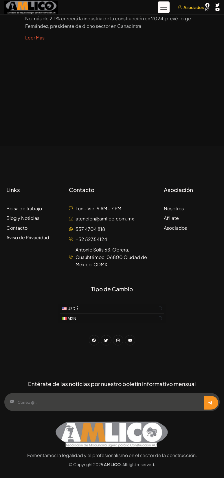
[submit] (211, 403)
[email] (104, 402)
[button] (164, 7)
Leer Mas (35, 37)
